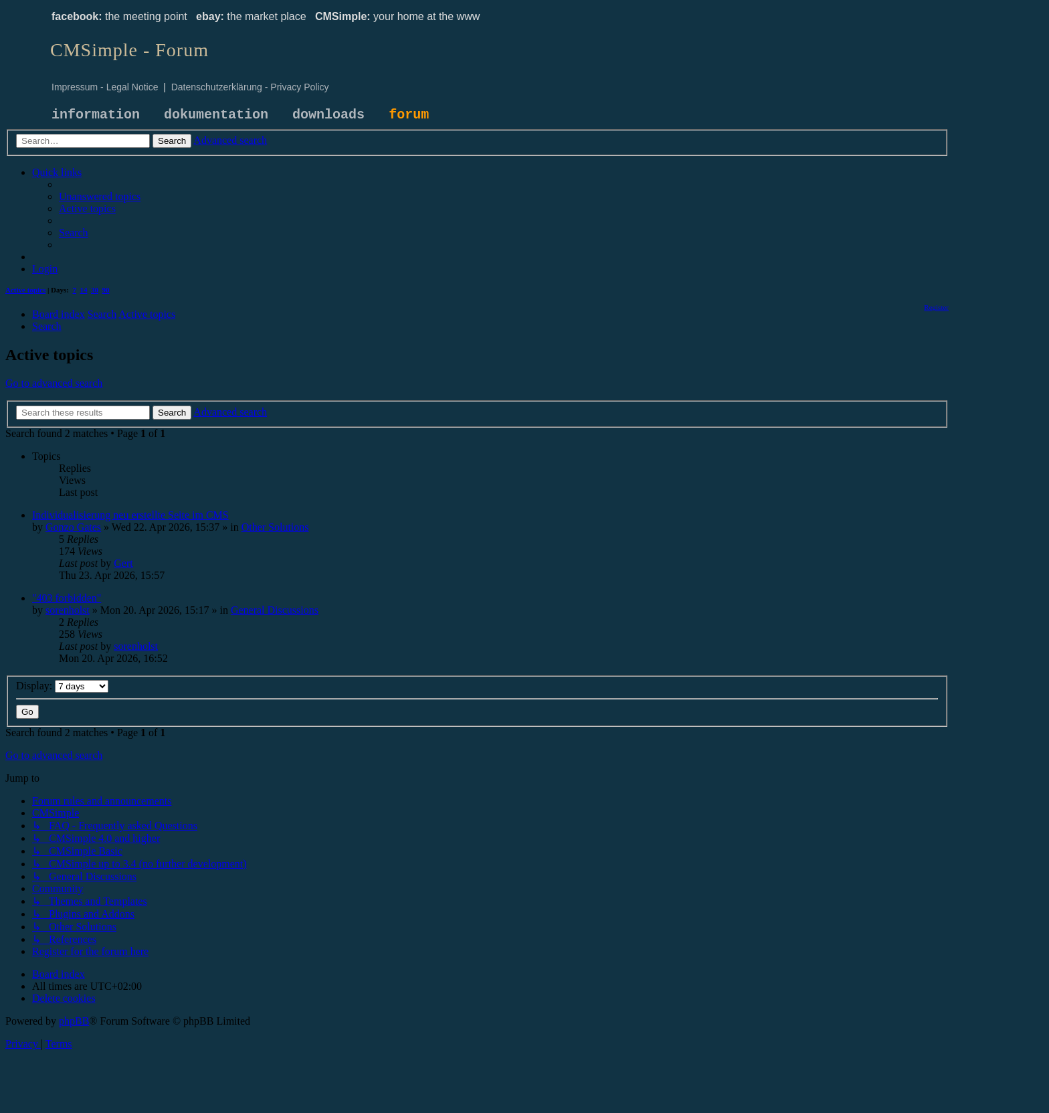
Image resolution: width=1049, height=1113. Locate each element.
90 (106, 290)
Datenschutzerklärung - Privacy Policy (250, 87)
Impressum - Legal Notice (105, 87)
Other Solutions (275, 527)
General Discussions (274, 610)
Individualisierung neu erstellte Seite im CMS (130, 515)
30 (94, 290)
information (96, 114)
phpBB (74, 1021)
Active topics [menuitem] (25, 290)
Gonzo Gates (73, 527)
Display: (62, 685)
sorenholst (67, 610)
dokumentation (216, 114)
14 (84, 290)
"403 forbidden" (66, 598)
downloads (328, 114)
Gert (123, 563)
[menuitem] (99, 196)
